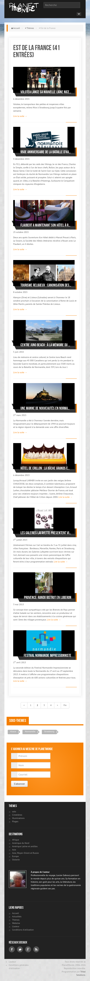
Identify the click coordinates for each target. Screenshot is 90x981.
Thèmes (30, 28)
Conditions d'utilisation (23, 929)
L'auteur (15, 926)
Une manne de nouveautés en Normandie (45, 408)
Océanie (16, 859)
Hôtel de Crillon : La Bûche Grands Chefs (45, 468)
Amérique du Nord (20, 843)
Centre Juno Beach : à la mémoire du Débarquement (45, 345)
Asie (14, 849)
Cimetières (17, 814)
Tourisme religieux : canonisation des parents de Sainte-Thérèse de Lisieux (45, 285)
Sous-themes (17, 720)
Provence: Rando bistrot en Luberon (47, 597)
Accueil (16, 28)
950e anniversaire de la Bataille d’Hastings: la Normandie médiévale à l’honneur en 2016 (45, 152)
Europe (15, 856)
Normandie (30, 731)
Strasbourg (49, 731)
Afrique (15, 839)
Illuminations (18, 818)
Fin (65, 705)
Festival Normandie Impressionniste (47, 655)
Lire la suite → (20, 116)
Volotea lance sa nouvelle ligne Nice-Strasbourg (45, 92)
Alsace (13, 731)
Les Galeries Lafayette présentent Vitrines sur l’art (45, 533)
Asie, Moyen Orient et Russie (25, 853)
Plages (15, 821)
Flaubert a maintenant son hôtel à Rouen (45, 225)
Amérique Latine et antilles (25, 846)
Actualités (16, 916)
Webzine (16, 923)
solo (14, 811)
